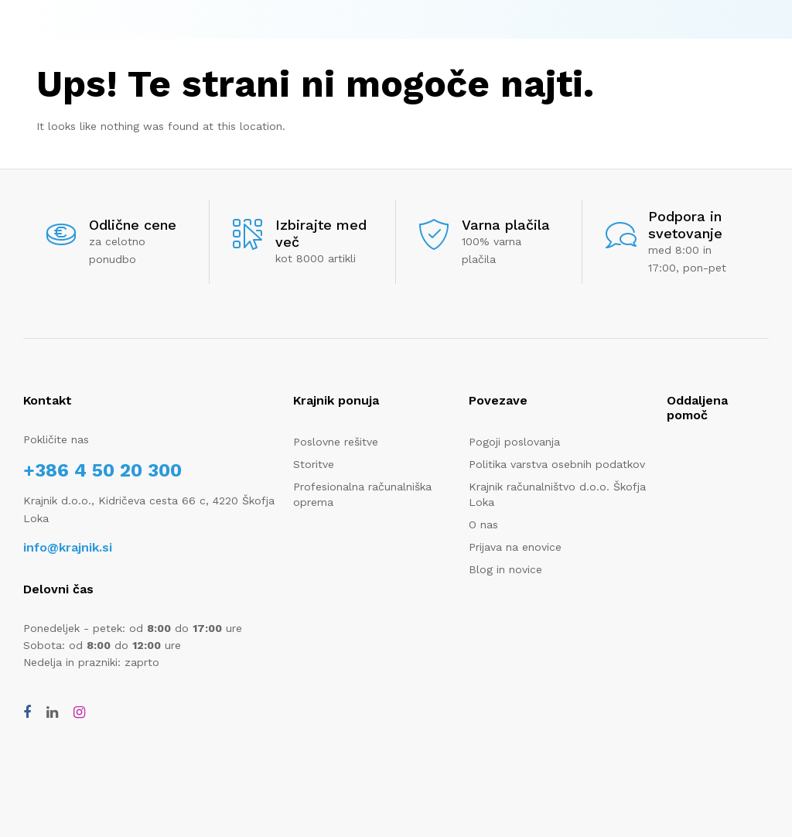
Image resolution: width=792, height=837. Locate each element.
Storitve (313, 464)
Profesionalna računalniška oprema (362, 494)
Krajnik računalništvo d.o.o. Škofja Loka (557, 494)
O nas (483, 524)
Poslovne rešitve (335, 442)
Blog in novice (505, 569)
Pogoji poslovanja (514, 442)
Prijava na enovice (515, 547)
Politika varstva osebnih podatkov (557, 464)
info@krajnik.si (67, 547)
